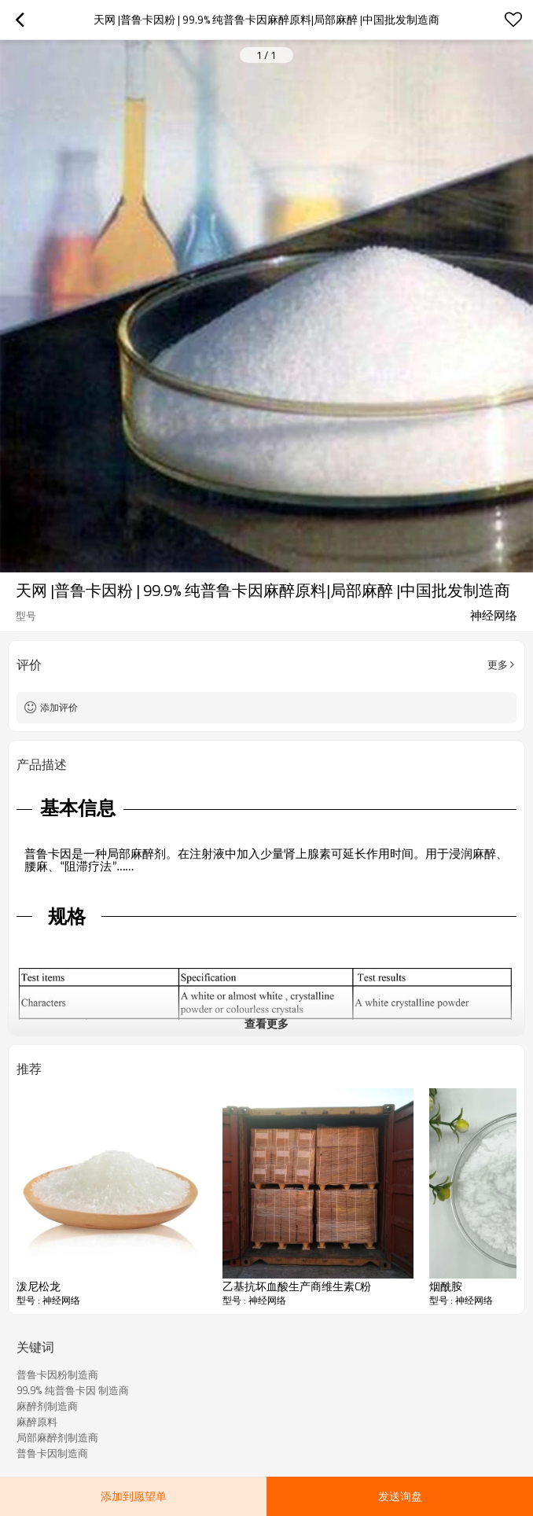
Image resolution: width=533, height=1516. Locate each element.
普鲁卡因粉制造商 (57, 1374)
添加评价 (59, 707)
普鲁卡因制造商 (52, 1453)
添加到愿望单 (134, 1496)
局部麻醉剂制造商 (57, 1437)
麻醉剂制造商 (47, 1406)
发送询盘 (400, 1496)
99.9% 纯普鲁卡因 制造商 (73, 1390)
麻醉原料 (37, 1422)
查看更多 (266, 1023)
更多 (497, 664)
